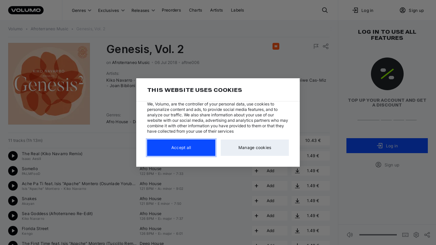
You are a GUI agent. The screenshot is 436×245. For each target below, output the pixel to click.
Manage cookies (254, 147)
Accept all (181, 147)
